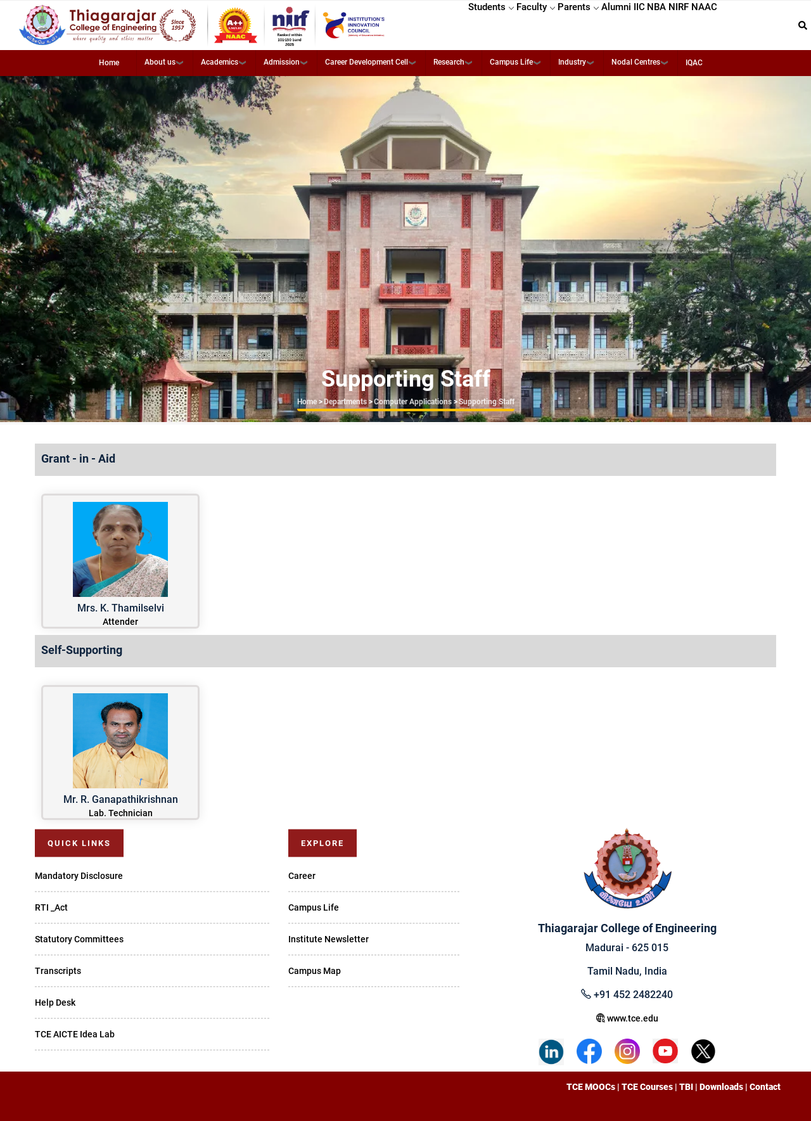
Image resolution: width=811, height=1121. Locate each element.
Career (302, 876)
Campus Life (511, 62)
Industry (572, 62)
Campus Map (314, 971)
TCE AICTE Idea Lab (75, 1034)
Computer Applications (413, 401)
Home (109, 62)
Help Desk (55, 1002)
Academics (219, 62)
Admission (282, 62)
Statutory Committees (79, 939)
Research (448, 62)
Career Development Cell (366, 62)
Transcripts (58, 971)
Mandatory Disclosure (79, 876)
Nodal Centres (635, 62)
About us (160, 62)
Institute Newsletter (328, 939)
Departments (345, 401)
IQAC (694, 62)
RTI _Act (51, 907)
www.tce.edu (627, 1018)
